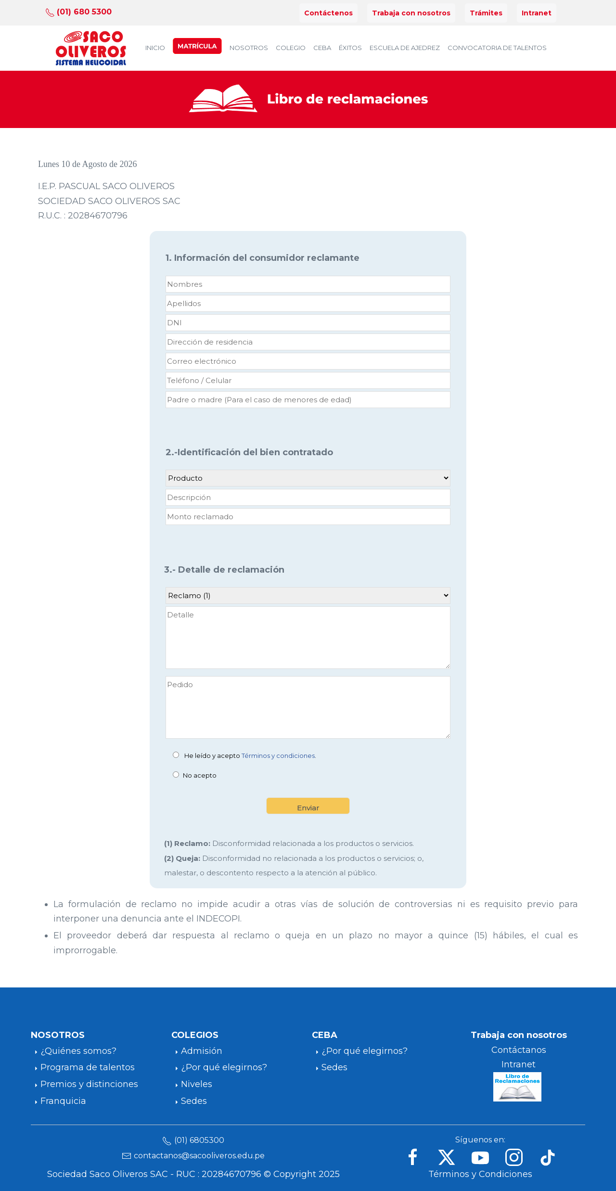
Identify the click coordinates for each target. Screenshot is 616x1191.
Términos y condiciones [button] (278, 755)
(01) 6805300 (199, 1140)
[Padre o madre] (308, 399)
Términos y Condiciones (480, 1174)
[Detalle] (308, 637)
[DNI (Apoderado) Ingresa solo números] (308, 322)
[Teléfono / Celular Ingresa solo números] (308, 380)
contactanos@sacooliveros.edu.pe (199, 1155)
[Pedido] (308, 707)
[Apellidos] (308, 303)
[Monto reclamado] (308, 516)
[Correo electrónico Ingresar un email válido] (308, 361)
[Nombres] (308, 284)
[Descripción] (308, 497)
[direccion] (308, 341)
